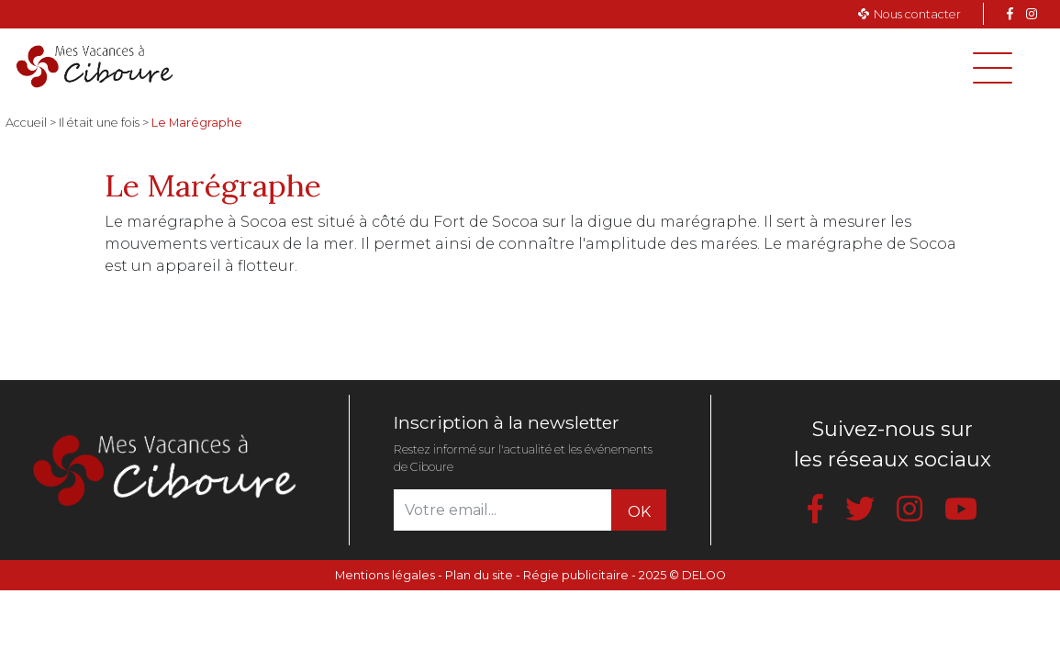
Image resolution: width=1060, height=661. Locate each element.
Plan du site (479, 575)
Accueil (26, 122)
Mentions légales (385, 575)
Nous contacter (917, 14)
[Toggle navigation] (992, 67)
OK (639, 512)
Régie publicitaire (576, 575)
